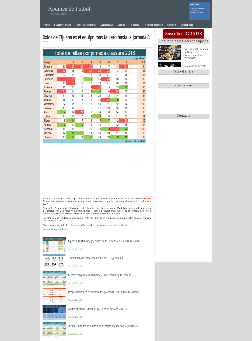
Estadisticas (106, 24)
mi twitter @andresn (121, 225)
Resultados (194, 10)
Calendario (55, 229)
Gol (61, 229)
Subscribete (187, 24)
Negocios (134, 24)
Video (66, 229)
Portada (46, 24)
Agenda (121, 24)
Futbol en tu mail (196, 12)
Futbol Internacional (86, 24)
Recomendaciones (153, 24)
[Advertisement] (97, 170)
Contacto (171, 24)
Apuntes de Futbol (197, 8)
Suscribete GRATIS (183, 33)
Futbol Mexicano (62, 24)
